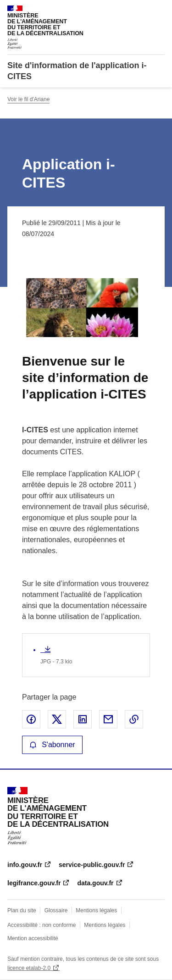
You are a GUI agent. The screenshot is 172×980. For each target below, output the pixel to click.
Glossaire (56, 910)
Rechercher (141, 11)
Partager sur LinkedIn (82, 719)
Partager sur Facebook (31, 719)
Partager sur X (57, 719)
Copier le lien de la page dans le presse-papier (134, 719)
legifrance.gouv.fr (34, 883)
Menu (159, 11)
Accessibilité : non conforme (41, 925)
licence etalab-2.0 (28, 968)
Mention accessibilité (32, 938)
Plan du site (21, 910)
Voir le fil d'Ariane (28, 99)
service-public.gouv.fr (92, 864)
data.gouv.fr (95, 883)
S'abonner (52, 744)
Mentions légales (96, 910)
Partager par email (108, 719)
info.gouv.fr (24, 864)
